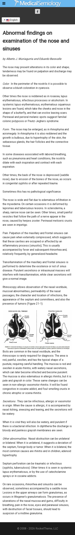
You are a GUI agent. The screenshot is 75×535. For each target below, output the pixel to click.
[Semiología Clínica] (37, 3)
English (11, 19)
